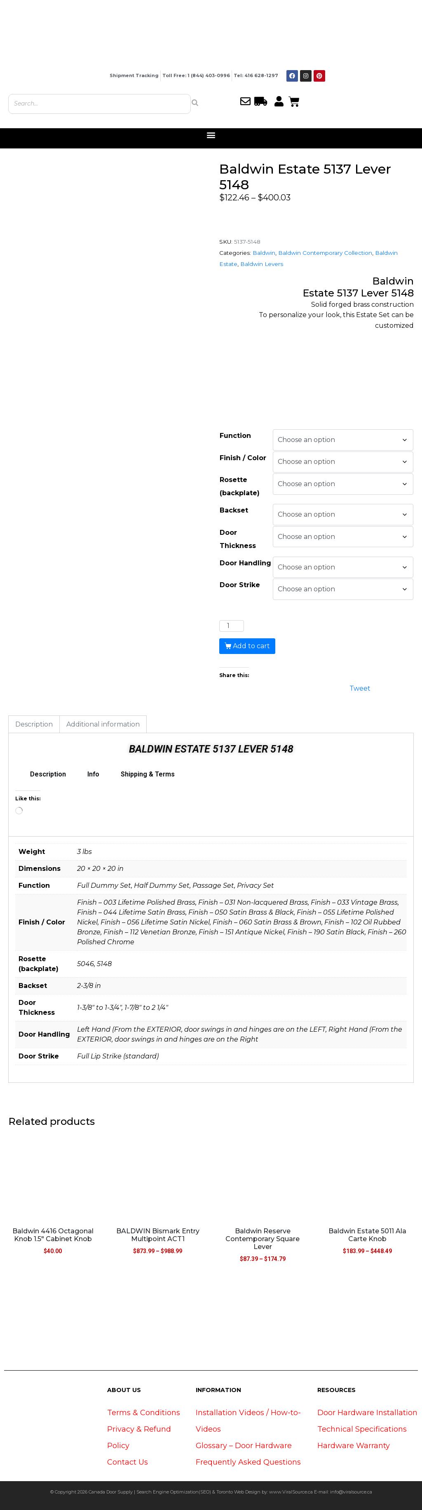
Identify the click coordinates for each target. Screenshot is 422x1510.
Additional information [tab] (103, 724)
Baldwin (264, 252)
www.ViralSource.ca (291, 1492)
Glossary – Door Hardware (244, 1445)
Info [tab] (93, 774)
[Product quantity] (231, 626)
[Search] (195, 102)
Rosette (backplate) (240, 486)
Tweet (359, 687)
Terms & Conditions (143, 1412)
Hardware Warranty (353, 1445)
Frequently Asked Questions (248, 1462)
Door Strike (240, 585)
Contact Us (127, 1462)
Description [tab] (34, 724)
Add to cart (251, 646)
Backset (234, 510)
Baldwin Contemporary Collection (325, 252)
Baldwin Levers (261, 264)
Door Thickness (238, 539)
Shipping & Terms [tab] (148, 774)
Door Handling (245, 563)
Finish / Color (243, 458)
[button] (211, 135)
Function (235, 436)
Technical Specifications (362, 1429)
